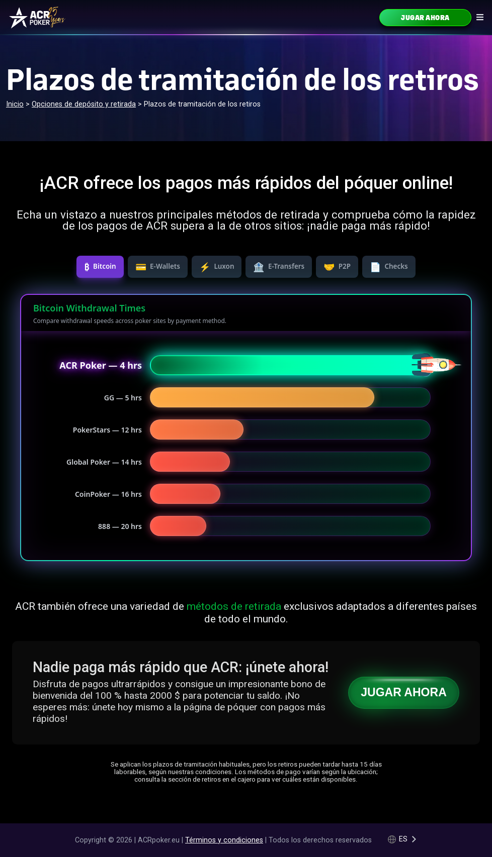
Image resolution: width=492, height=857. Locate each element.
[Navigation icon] (480, 17)
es (403, 839)
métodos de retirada (234, 606)
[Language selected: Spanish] (402, 839)
